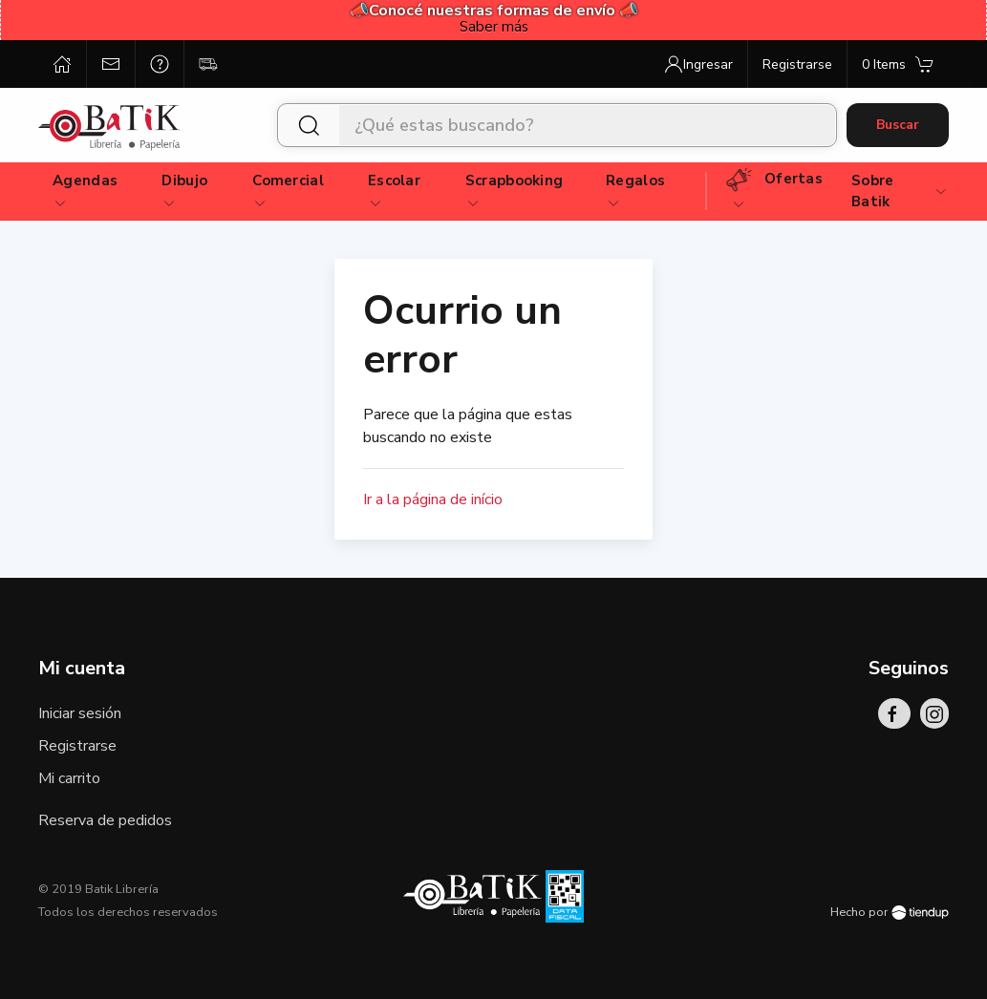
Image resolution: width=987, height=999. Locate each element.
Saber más (494, 26)
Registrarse (77, 745)
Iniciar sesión (79, 713)
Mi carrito (69, 778)
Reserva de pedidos (105, 820)
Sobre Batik (899, 191)
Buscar (897, 125)
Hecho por (889, 912)
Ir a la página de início (433, 499)
